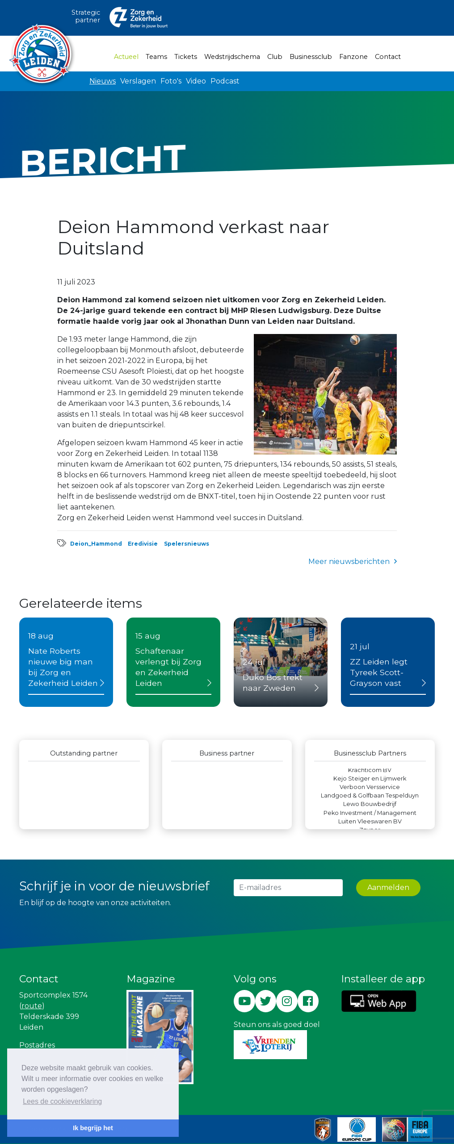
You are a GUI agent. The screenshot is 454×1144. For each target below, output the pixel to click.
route (31, 1006)
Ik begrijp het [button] (93, 1127)
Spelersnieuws (186, 543)
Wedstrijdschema (232, 57)
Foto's (170, 81)
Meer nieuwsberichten (349, 561)
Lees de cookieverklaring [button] (62, 1101)
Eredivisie (143, 543)
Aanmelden (388, 887)
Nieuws (102, 81)
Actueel (128, 56)
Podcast (225, 81)
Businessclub (311, 57)
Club (274, 57)
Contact (388, 57)
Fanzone (353, 57)
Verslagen (138, 81)
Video (196, 81)
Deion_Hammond (96, 543)
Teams (156, 57)
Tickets (185, 57)
